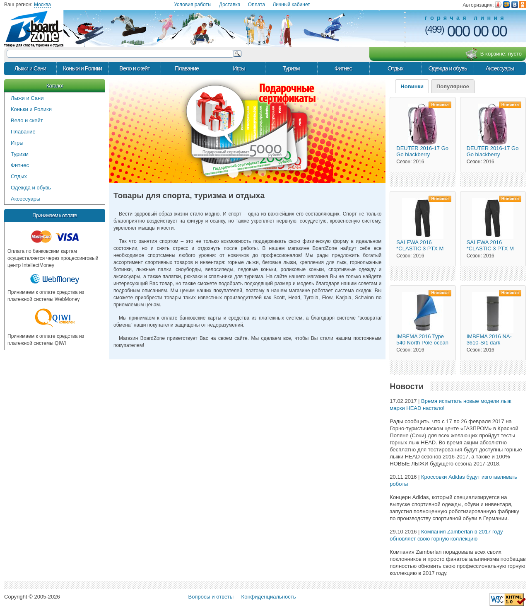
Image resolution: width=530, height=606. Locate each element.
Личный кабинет (291, 4)
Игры (239, 68)
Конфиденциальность (268, 597)
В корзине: (493, 54)
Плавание (187, 68)
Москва (42, 4)
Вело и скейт (134, 68)
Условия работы (192, 4)
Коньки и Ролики (82, 68)
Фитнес (343, 68)
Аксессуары (500, 68)
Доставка (230, 4)
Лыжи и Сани (30, 68)
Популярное (452, 86)
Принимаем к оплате (54, 215)
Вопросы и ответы (211, 597)
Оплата (256, 4)
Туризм (290, 68)
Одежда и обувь (448, 68)
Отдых (395, 68)
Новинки (412, 86)
